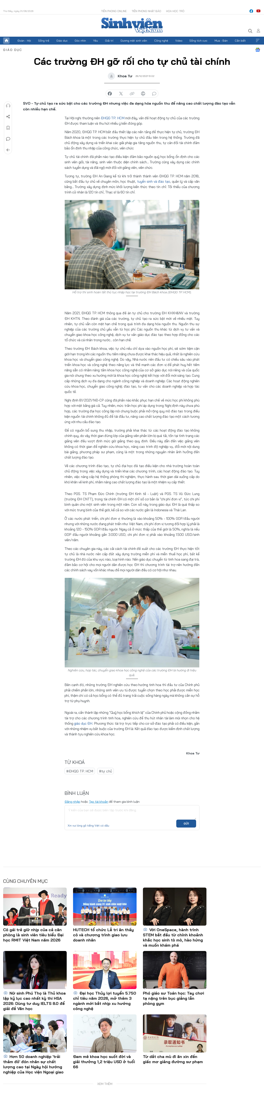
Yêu (95, 40)
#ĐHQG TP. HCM (79, 771)
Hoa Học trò (175, 11)
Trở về (8, 150)
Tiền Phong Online (114, 11)
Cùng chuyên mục (25, 881)
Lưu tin (8, 127)
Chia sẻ (8, 116)
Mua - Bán (221, 40)
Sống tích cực (198, 40)
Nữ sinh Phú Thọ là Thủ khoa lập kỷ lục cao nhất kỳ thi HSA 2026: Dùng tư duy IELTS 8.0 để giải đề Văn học (34, 1000)
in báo (143, 93)
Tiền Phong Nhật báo (146, 11)
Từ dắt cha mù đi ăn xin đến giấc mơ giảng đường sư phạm (173, 1059)
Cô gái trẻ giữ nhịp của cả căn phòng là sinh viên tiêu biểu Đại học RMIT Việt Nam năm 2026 (33, 934)
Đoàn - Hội (24, 40)
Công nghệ (161, 40)
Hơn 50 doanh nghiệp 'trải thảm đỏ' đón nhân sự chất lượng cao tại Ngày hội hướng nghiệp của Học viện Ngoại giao (33, 1064)
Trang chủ (6, 40)
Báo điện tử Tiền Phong (132, 25)
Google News (257, 50)
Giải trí (109, 40)
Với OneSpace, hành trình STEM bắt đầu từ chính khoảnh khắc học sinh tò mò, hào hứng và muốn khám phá (173, 937)
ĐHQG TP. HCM (112, 118)
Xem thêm (257, 40)
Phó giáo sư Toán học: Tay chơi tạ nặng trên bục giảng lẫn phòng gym (173, 998)
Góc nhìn (80, 40)
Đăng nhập (72, 801)
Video (178, 40)
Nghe (8, 105)
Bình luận (8, 139)
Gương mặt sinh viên (133, 40)
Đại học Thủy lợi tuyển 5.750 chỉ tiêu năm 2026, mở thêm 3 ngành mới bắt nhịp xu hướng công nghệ (104, 1000)
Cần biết (240, 40)
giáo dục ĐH (83, 723)
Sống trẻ (43, 40)
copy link (132, 93)
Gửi (186, 823)
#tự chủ (105, 771)
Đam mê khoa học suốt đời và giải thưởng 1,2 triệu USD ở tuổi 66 (104, 1061)
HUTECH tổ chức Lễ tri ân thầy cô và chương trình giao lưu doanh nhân (103, 934)
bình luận (154, 93)
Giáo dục (62, 40)
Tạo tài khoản (98, 801)
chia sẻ (109, 93)
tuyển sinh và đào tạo (153, 181)
